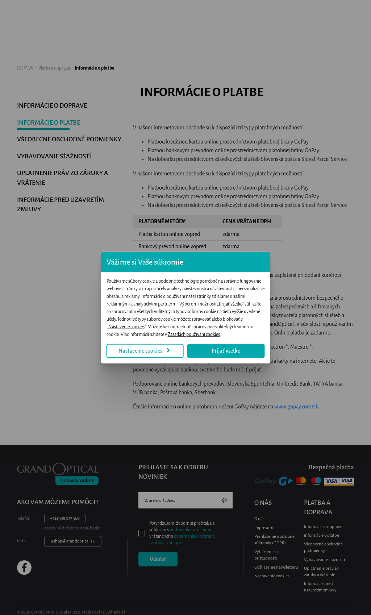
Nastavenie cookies (124, 339)
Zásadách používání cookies (275, 322)
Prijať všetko (188, 307)
